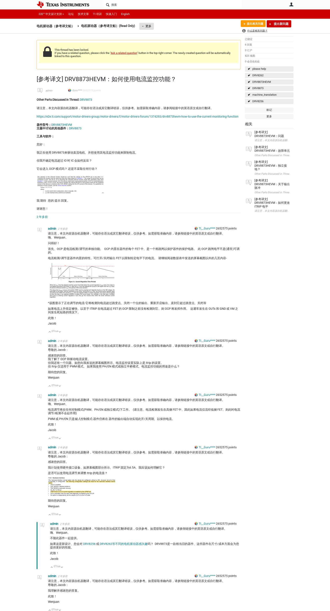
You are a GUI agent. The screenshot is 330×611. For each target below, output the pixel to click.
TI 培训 (97, 14)
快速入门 (111, 14)
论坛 (71, 14)
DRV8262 (257, 75)
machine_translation (264, 94)
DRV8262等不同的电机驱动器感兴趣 (124, 543)
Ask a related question (124, 53)
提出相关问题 (254, 23)
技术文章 (83, 14)
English (125, 14)
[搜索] (172, 4)
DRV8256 (257, 101)
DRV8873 (257, 88)
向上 (50, 332)
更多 (148, 26)
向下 (60, 332)
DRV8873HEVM (261, 81)
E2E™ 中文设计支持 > (51, 14)
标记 (269, 109)
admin (48, 90)
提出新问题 (281, 23)
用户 (291, 4)
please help (259, 68)
